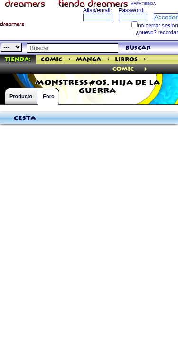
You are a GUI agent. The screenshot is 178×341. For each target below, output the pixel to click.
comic (123, 69)
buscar (137, 48)
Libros (126, 59)
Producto (20, 96)
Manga (88, 59)
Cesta (25, 118)
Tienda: (18, 59)
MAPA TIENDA (143, 3)
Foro (48, 96)
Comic (51, 59)
